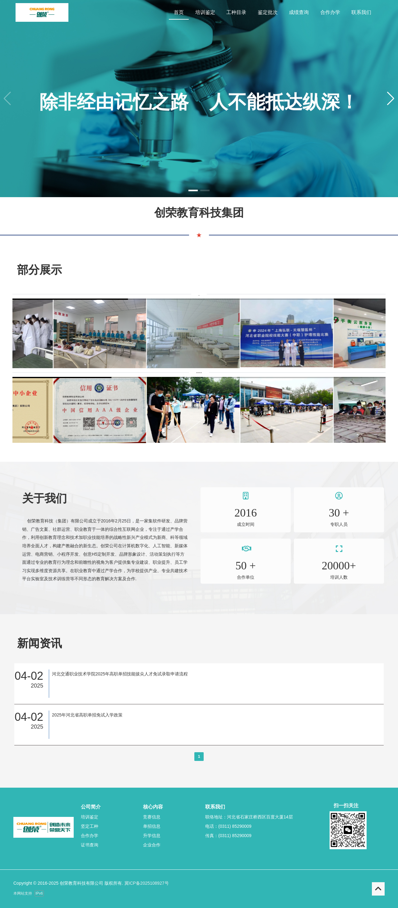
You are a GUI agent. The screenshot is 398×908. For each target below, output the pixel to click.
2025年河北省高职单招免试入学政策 (87, 714)
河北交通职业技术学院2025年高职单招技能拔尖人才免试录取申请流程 (120, 673)
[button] (390, 98)
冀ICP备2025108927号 (146, 883)
